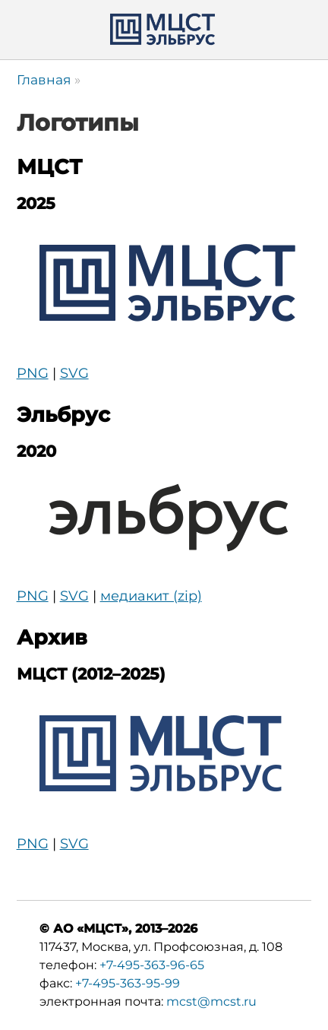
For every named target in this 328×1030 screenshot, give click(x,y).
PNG (33, 373)
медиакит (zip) (151, 596)
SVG (74, 373)
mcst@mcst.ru (211, 1001)
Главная (44, 79)
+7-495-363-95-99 (127, 983)
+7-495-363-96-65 (151, 965)
